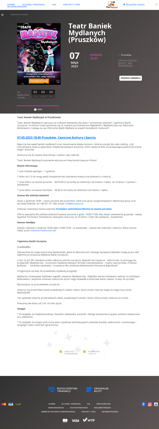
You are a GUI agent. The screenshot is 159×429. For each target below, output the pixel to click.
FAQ (54, 4)
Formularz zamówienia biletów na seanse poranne (84, 208)
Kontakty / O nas (71, 4)
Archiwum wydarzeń (17, 6)
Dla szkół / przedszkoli (33, 4)
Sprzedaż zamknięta (130, 78)
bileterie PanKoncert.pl (43, 230)
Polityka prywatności (79, 408)
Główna (11, 4)
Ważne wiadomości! (56, 408)
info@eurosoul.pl (74, 203)
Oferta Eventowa (103, 404)
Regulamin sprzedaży (102, 408)
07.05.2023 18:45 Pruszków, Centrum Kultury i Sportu (56, 137)
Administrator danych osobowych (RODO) (58, 412)
